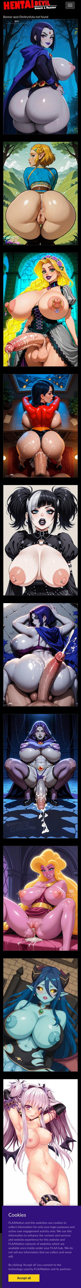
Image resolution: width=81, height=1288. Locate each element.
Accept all (24, 1278)
